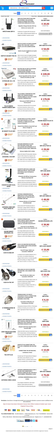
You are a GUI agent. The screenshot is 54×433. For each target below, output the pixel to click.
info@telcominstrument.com (28, 416)
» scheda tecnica (6, 40)
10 (48, 13)
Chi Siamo (8, 404)
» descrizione (5, 37)
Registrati (23, 406)
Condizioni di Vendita (39, 404)
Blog (4, 404)
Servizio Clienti (27, 404)
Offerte (32, 404)
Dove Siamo (14, 404)
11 (51, 13)
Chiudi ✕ (51, 428)
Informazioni (20, 404)
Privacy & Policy (29, 406)
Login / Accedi (48, 404)
